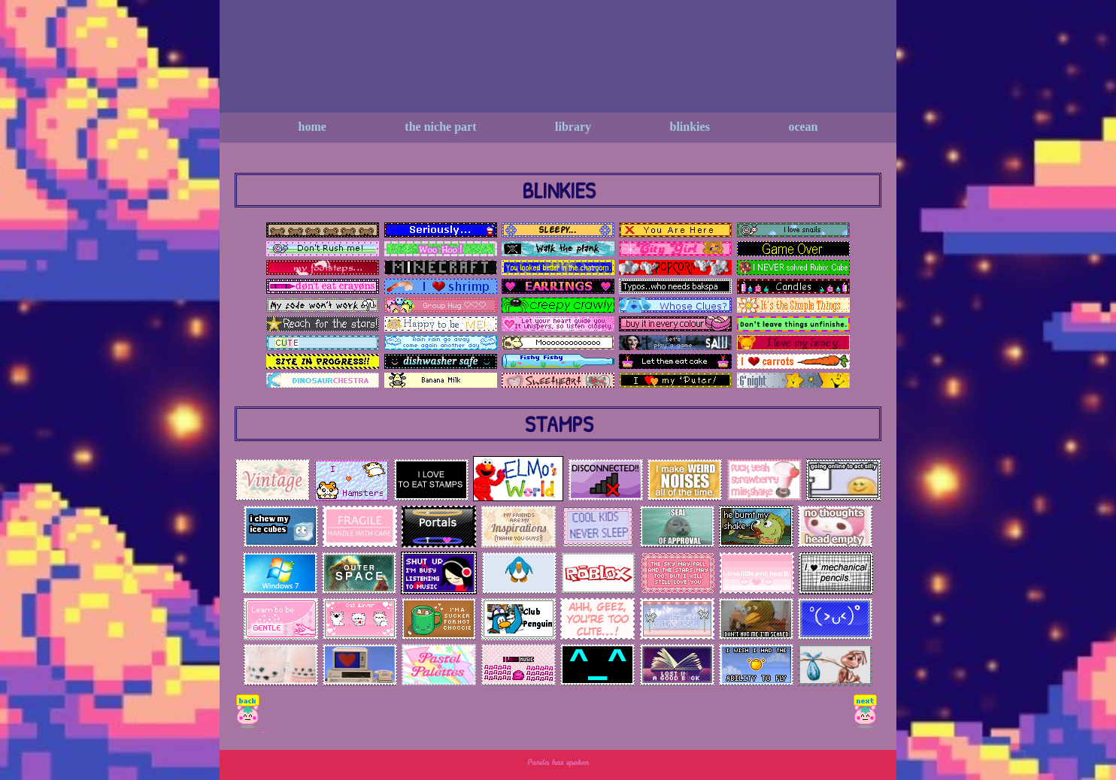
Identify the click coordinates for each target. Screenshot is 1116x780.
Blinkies (690, 126)
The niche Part (440, 126)
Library (573, 126)
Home (312, 126)
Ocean (802, 126)
